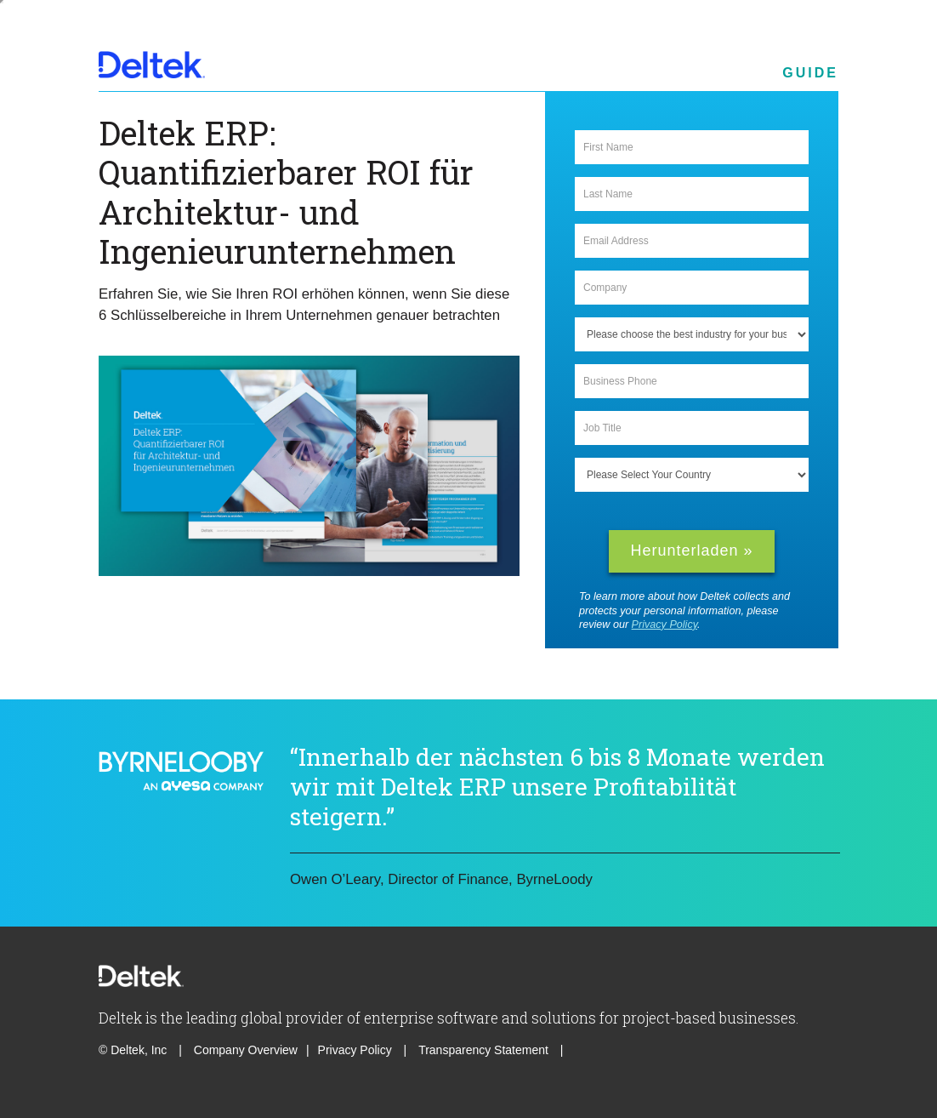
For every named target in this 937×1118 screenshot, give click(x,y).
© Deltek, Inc (134, 1050)
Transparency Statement (483, 1050)
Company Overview (246, 1050)
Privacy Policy (664, 624)
